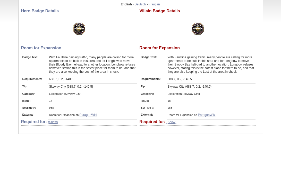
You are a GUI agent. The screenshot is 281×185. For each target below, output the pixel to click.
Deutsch (140, 4)
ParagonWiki (88, 115)
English (126, 4)
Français (154, 4)
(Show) (53, 122)
